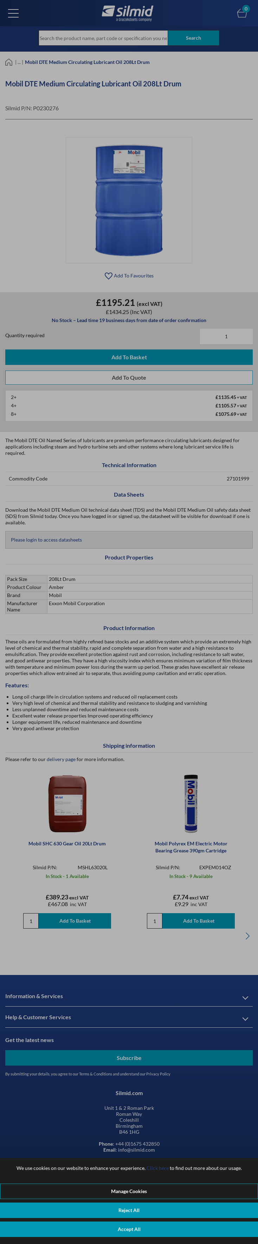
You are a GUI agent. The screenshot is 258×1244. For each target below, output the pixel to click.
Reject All (129, 1210)
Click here (158, 1168)
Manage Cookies (129, 1191)
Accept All (129, 1229)
